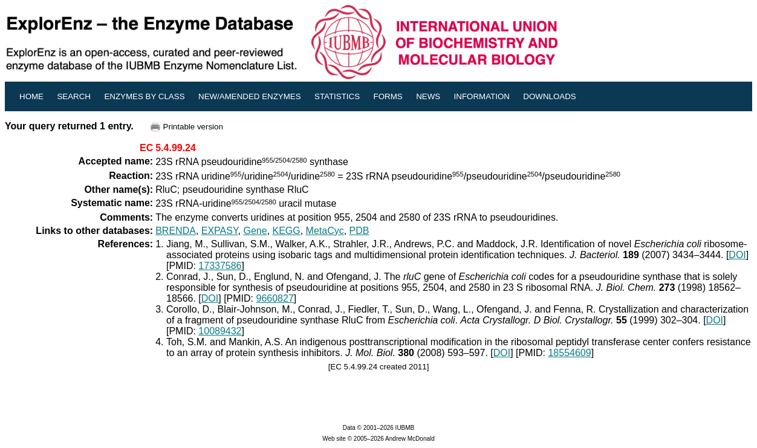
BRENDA (175, 231)
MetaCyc (325, 231)
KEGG (286, 231)
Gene (255, 231)
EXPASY (219, 231)
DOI (737, 255)
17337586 (219, 266)
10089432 (219, 331)
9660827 (275, 298)
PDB (359, 231)
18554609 (569, 353)
